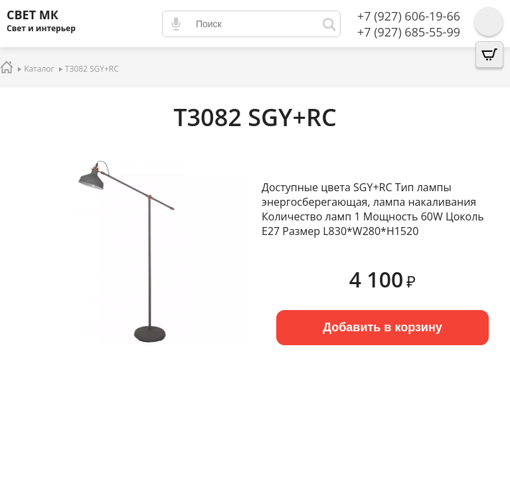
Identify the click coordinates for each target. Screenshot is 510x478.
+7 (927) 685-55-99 (408, 32)
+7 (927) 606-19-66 (408, 16)
